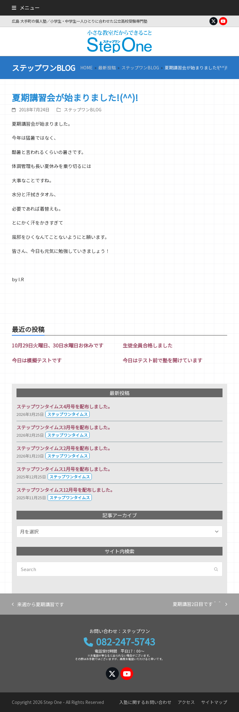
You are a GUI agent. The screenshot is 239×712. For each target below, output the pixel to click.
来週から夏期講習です (38, 604)
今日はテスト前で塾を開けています (162, 360)
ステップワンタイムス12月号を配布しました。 (65, 489)
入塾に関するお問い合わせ (145, 702)
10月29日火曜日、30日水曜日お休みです (57, 345)
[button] (25, 7)
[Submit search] (216, 569)
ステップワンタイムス (67, 414)
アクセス (186, 702)
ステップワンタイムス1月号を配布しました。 (64, 469)
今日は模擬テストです (37, 360)
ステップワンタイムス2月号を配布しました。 (64, 448)
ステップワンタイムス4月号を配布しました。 (64, 406)
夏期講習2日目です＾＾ (200, 604)
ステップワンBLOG (82, 109)
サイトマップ (214, 702)
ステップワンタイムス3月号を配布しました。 (64, 427)
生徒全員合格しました (147, 345)
